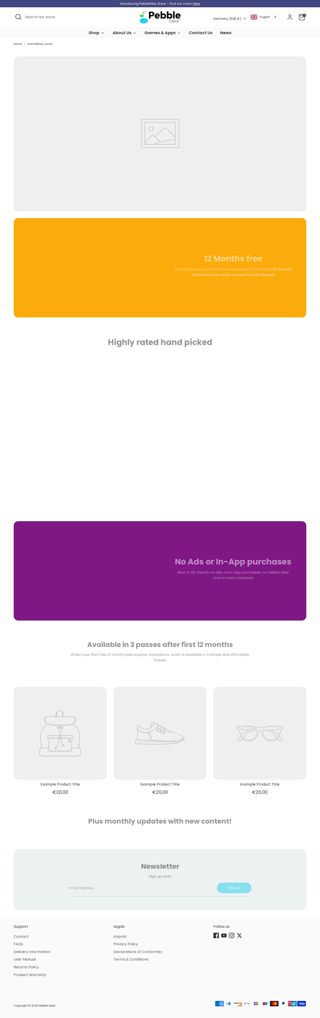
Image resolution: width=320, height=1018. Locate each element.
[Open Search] (18, 16)
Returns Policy (26, 967)
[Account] (289, 17)
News (225, 33)
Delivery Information (32, 951)
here (196, 3)
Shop (97, 33)
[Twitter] (239, 935)
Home (18, 44)
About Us (125, 33)
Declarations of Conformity (137, 951)
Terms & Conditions (130, 959)
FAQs (18, 944)
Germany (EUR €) (227, 19)
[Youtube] (224, 935)
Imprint (120, 936)
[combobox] (263, 17)
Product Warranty (30, 974)
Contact (21, 936)
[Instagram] (231, 935)
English (260, 17)
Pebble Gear (47, 1006)
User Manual (25, 959)
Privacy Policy (125, 944)
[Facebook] (216, 935)
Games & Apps (162, 33)
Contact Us (200, 33)
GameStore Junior (40, 44)
